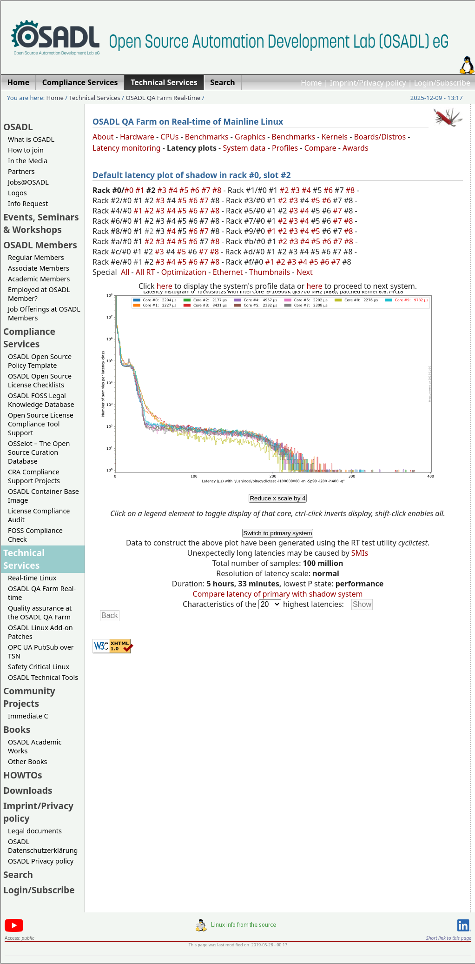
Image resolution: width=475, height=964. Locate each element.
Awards (356, 148)
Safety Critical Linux (38, 666)
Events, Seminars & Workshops (41, 223)
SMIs (359, 553)
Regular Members (36, 257)
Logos (17, 192)
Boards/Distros (380, 137)
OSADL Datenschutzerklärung (43, 846)
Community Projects (29, 697)
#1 (140, 190)
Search (18, 874)
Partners (21, 171)
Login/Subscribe (442, 83)
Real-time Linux (32, 577)
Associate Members (38, 268)
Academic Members (39, 278)
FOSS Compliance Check (35, 535)
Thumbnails (269, 272)
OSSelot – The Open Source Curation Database (39, 452)
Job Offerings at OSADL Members (44, 313)
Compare (320, 148)
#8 (218, 190)
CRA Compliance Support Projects (34, 476)
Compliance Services (29, 337)
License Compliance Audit (39, 515)
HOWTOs (22, 775)
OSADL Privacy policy (40, 861)
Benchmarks (207, 137)
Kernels (335, 137)
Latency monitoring (126, 148)
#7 (206, 190)
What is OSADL (31, 139)
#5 (185, 190)
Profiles (285, 148)
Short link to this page (448, 938)
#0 (130, 190)
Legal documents (35, 830)
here (164, 286)
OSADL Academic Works (34, 746)
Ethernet (228, 272)
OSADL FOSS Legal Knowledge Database (41, 400)
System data (244, 148)
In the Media (27, 160)
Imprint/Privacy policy (368, 83)
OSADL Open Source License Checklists (40, 380)
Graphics (250, 137)
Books (16, 729)
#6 (195, 190)
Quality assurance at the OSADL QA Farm (40, 612)
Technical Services (94, 97)
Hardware (137, 137)
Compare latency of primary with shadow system (278, 594)
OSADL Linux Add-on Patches (40, 632)
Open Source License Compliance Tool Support (40, 424)
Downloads (28, 790)
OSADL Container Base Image (43, 496)
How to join (26, 150)
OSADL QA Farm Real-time (162, 97)
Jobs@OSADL (28, 182)
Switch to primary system (277, 533)
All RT (145, 272)
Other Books (27, 761)
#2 (285, 190)
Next (305, 272)
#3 (163, 190)
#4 (173, 190)
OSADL (18, 126)
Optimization (183, 272)
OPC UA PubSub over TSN (41, 651)
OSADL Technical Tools (43, 677)
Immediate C (28, 715)
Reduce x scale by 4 (277, 498)
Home (311, 83)
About (102, 137)
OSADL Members (40, 245)
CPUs (169, 137)
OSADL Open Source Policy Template (40, 361)
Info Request (28, 203)
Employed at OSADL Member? (39, 294)
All (125, 272)
